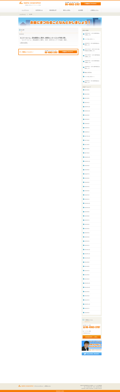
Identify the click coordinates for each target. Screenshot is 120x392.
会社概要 (80, 10)
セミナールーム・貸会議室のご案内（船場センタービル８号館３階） (43, 38)
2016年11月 (87, 161)
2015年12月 (87, 203)
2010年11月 (87, 304)
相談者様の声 (52, 10)
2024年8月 (87, 90)
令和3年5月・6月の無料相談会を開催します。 (92, 44)
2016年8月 (87, 169)
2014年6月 (87, 274)
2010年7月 (87, 308)
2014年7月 (87, 270)
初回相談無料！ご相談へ (91, 337)
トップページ (25, 10)
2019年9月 (87, 115)
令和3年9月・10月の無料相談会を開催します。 (92, 67)
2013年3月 (87, 295)
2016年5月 (87, 182)
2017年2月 (87, 153)
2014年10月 (87, 258)
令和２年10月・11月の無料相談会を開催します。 (92, 55)
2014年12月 (87, 249)
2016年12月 (87, 157)
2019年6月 (87, 119)
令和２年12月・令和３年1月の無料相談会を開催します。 (92, 50)
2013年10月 (87, 287)
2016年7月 (87, 174)
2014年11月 (87, 253)
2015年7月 (87, 220)
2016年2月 (87, 195)
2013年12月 (87, 283)
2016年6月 (87, 178)
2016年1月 (87, 199)
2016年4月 (87, 186)
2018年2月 (87, 127)
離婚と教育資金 (88, 72)
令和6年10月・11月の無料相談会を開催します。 (92, 34)
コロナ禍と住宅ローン (90, 39)
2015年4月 (87, 232)
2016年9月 (87, 165)
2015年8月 (87, 216)
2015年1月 (87, 245)
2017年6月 (87, 144)
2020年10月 (87, 111)
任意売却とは (39, 10)
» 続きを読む (24, 42)
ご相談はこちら (94, 10)
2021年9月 (87, 94)
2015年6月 (87, 224)
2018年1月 (87, 132)
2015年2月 (87, 241)
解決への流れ (66, 10)
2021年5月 (87, 98)
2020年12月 (87, 106)
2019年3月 (87, 123)
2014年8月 (87, 266)
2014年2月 (87, 279)
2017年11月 (87, 136)
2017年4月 (87, 148)
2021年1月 (87, 102)
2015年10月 (87, 207)
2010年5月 (87, 312)
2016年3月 (87, 190)
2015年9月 (87, 211)
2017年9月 (87, 140)
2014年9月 (87, 262)
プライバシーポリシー (38, 385)
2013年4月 (87, 291)
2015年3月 (87, 237)
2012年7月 (87, 300)
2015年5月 (87, 228)
